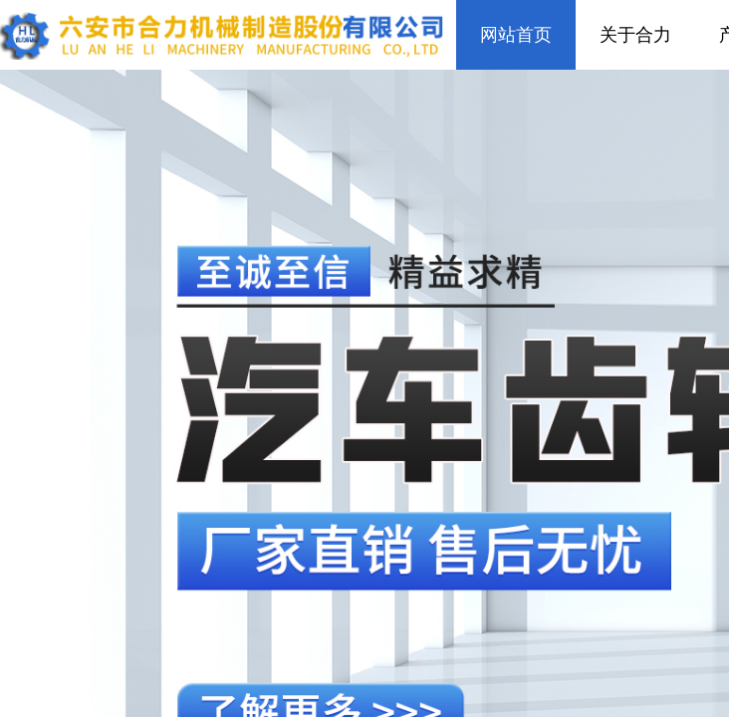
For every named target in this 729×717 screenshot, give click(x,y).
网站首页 (516, 35)
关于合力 (635, 35)
